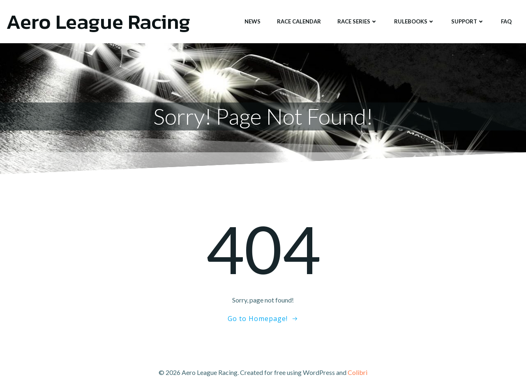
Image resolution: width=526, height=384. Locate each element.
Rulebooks (414, 21)
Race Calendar (299, 21)
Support (467, 21)
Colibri (357, 372)
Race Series (357, 21)
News (253, 21)
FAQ (506, 21)
